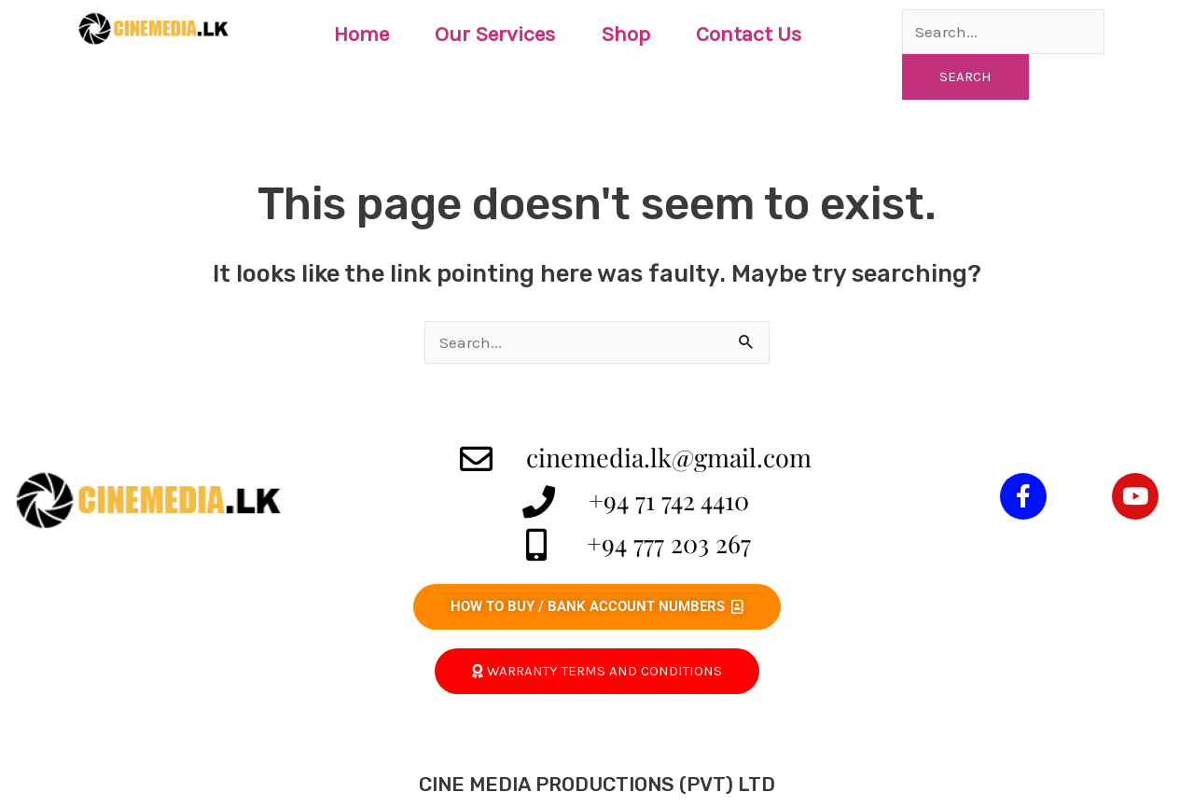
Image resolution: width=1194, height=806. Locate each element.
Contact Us (748, 34)
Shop (625, 34)
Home (361, 34)
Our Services (495, 34)
